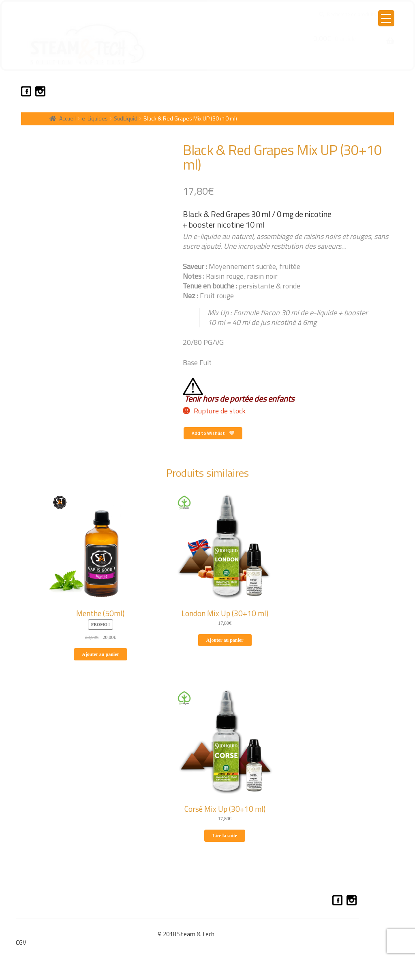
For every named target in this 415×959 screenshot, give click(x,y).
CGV (21, 942)
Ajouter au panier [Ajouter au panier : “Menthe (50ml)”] (100, 654)
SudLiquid (125, 118)
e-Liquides (95, 118)
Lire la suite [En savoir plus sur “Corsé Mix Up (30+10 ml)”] (224, 836)
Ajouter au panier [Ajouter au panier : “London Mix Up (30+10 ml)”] (225, 640)
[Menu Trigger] (386, 18)
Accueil (67, 118)
